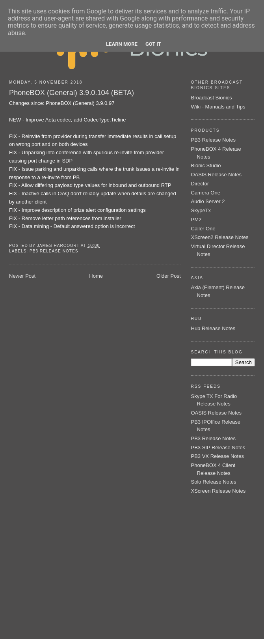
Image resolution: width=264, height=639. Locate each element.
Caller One (203, 229)
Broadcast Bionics (211, 98)
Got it (153, 44)
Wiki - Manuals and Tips (218, 107)
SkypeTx (201, 210)
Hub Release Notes (213, 328)
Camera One (205, 193)
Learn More (122, 44)
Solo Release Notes (213, 482)
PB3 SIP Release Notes (218, 447)
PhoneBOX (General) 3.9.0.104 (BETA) (71, 93)
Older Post (168, 276)
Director (200, 184)
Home (96, 276)
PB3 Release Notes (54, 251)
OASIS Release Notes (216, 175)
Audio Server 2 (208, 201)
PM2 (196, 219)
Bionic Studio (206, 165)
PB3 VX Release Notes (217, 456)
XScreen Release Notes (218, 491)
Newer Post (22, 276)
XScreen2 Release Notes (220, 237)
